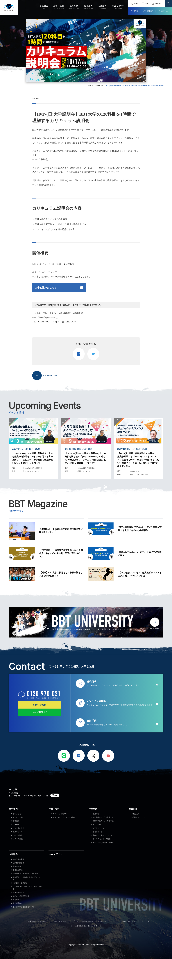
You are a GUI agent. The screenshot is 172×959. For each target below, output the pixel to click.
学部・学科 (54, 809)
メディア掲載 (18, 839)
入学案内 (13, 854)
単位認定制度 (18, 903)
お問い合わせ (39, 705)
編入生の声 (97, 825)
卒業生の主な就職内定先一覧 (103, 843)
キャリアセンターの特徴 (101, 839)
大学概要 (16, 825)
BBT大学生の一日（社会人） (103, 817)
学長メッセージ (18, 814)
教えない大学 (18, 817)
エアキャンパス (98, 828)
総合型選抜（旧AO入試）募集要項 (25, 874)
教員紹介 (133, 809)
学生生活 (93, 809)
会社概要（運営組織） (37, 921)
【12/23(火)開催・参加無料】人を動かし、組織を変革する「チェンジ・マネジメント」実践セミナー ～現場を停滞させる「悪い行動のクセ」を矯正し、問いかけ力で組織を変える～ (138, 459)
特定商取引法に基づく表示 (86, 926)
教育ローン (17, 900)
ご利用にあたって (127, 921)
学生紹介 (96, 814)
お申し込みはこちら (46, 287)
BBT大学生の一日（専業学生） (104, 821)
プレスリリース (60, 921)
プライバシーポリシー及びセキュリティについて (93, 921)
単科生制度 (17, 866)
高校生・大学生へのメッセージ (104, 835)
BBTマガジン (55, 854)
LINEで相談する (39, 712)
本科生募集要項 (18, 859)
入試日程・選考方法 (20, 883)
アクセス (145, 921)
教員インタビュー (138, 817)
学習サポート (97, 832)
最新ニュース (18, 832)
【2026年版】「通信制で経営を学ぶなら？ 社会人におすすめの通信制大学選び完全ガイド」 (61, 553)
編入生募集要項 (18, 863)
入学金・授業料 (18, 892)
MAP (55, 795)
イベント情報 (18, 835)
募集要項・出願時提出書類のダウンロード (27, 878)
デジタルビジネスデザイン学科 (64, 817)
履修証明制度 (18, 870)
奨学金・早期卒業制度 (21, 896)
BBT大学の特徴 (18, 828)
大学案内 (13, 809)
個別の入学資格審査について (23, 907)
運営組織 (16, 821)
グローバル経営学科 (60, 814)
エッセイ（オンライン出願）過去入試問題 (27, 888)
